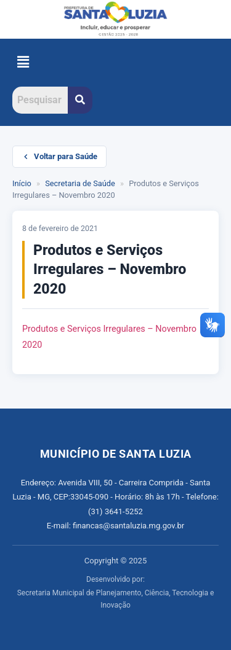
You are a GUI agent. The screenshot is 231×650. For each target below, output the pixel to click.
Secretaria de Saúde (80, 183)
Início (21, 183)
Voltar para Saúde (59, 156)
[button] (22, 62)
